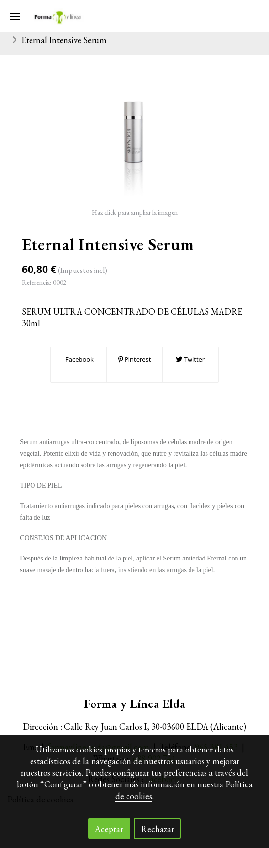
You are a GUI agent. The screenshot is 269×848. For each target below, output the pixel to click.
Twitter (190, 359)
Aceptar (109, 828)
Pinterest (134, 359)
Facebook (79, 359)
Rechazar (157, 828)
